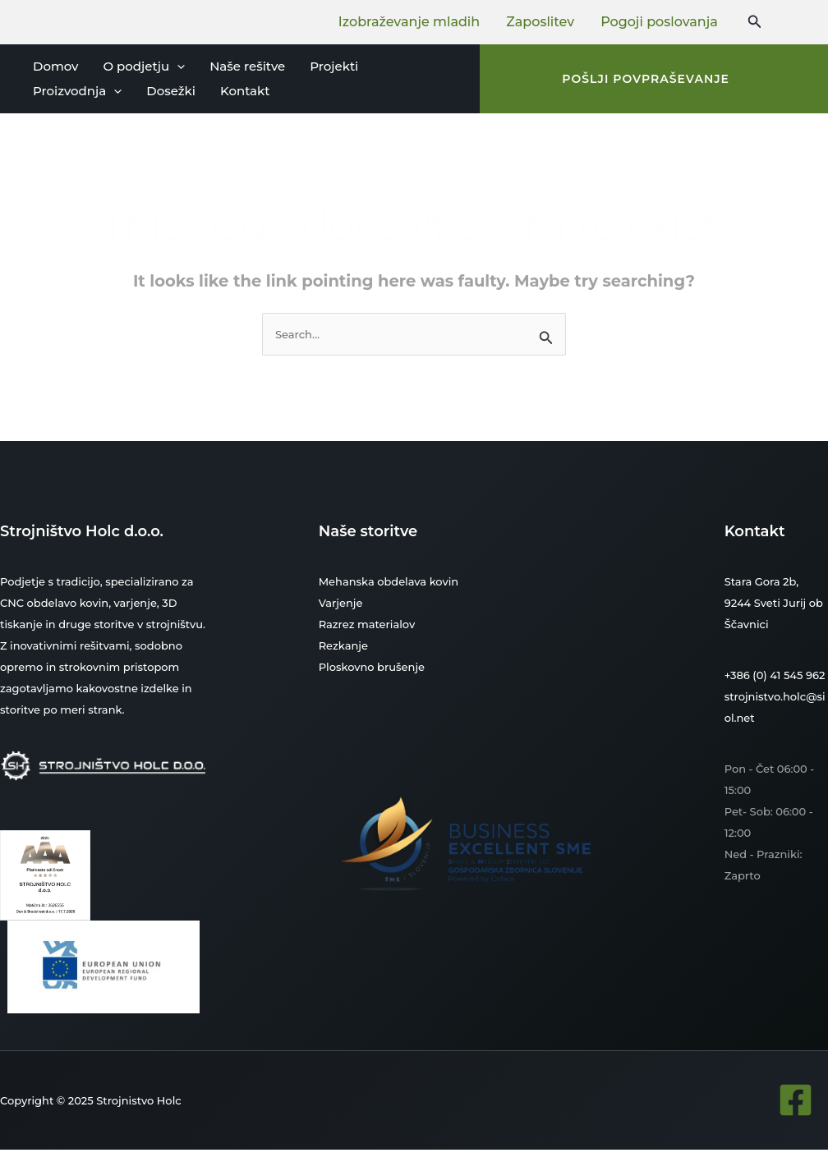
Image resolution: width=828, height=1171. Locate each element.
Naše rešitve (247, 66)
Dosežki (171, 91)
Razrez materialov (367, 624)
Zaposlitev (540, 22)
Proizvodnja (77, 91)
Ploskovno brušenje (372, 666)
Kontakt (245, 91)
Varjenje (341, 602)
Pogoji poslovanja (659, 22)
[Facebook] (795, 1100)
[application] (177, 66)
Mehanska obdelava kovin (389, 581)
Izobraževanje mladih (409, 22)
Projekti (334, 66)
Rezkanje (343, 645)
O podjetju (144, 66)
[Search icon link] (755, 22)
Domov (55, 66)
